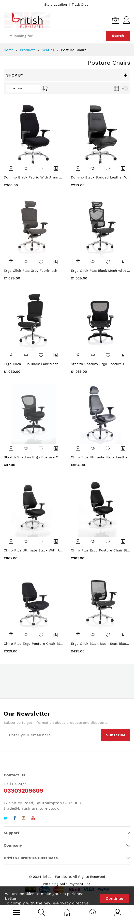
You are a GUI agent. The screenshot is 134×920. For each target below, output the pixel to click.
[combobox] (55, 36)
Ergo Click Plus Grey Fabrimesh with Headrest (43, 271)
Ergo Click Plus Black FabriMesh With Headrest (44, 364)
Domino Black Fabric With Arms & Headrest (41, 177)
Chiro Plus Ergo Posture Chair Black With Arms (44, 644)
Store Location (55, 4)
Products (28, 50)
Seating (49, 50)
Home (9, 50)
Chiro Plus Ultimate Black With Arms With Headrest (48, 550)
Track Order (81, 4)
